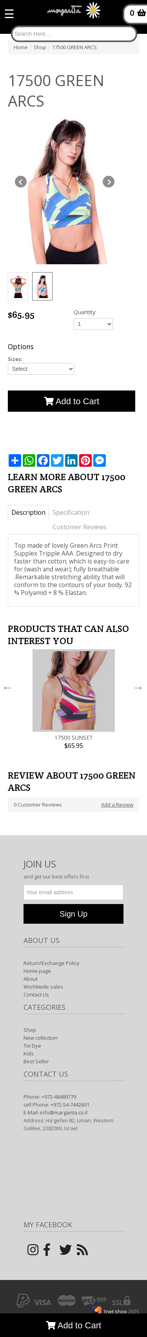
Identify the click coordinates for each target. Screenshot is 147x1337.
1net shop (115, 1311)
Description (28, 512)
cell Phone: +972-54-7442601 (56, 1104)
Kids (29, 1053)
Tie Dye (32, 1045)
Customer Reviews (80, 527)
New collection (41, 1037)
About (31, 978)
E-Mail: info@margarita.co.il (55, 1112)
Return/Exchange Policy (52, 963)
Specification (71, 512)
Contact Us (36, 994)
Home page (37, 970)
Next (138, 687)
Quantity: (85, 312)
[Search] (74, 34)
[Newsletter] (73, 892)
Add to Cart (73, 1325)
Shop (30, 1029)
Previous (8, 687)
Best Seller (36, 1061)
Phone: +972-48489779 (50, 1096)
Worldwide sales (43, 986)
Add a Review (117, 804)
